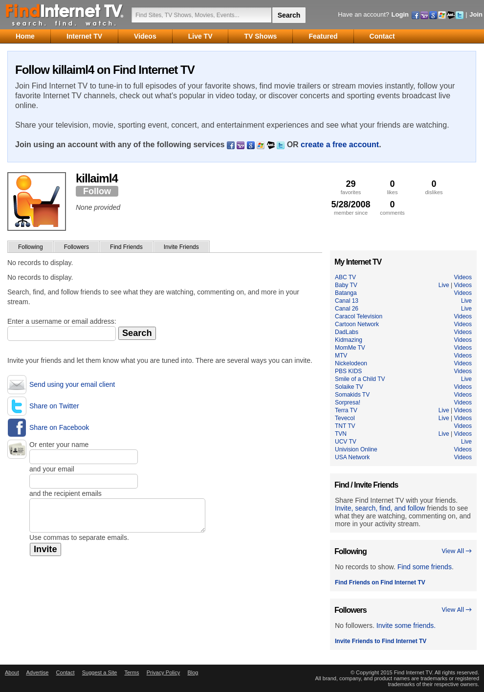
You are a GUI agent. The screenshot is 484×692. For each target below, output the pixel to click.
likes (392, 187)
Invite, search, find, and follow (380, 508)
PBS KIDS (348, 371)
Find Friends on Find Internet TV (380, 582)
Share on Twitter (54, 406)
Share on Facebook (59, 427)
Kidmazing (348, 339)
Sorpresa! (347, 402)
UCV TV (345, 441)
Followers (76, 247)
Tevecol (345, 418)
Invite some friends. (406, 625)
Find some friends (424, 567)
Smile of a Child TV (360, 379)
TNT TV (345, 426)
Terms (131, 672)
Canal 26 (346, 308)
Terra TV (346, 410)
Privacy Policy (163, 672)
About (12, 672)
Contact (65, 672)
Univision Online (356, 449)
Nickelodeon (351, 363)
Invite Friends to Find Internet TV (380, 641)
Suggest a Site (99, 672)
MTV (341, 355)
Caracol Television (358, 316)
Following (30, 247)
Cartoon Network (357, 324)
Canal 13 (346, 300)
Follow (97, 191)
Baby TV (346, 285)
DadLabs (346, 332)
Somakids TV (352, 394)
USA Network (352, 457)
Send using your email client (72, 384)
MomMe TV (350, 347)
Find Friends (126, 247)
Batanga (346, 293)
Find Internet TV (65, 14)
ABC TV (345, 277)
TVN (341, 433)
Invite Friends (181, 247)
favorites (351, 187)
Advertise (37, 672)
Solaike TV (349, 386)
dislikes (434, 187)
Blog (192, 672)
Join (476, 14)
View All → (456, 551)
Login (400, 14)
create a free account (340, 144)
